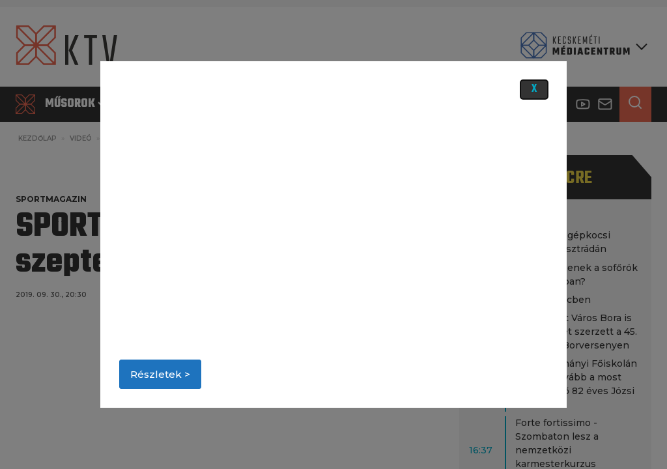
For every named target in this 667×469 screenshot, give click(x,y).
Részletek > (160, 374)
